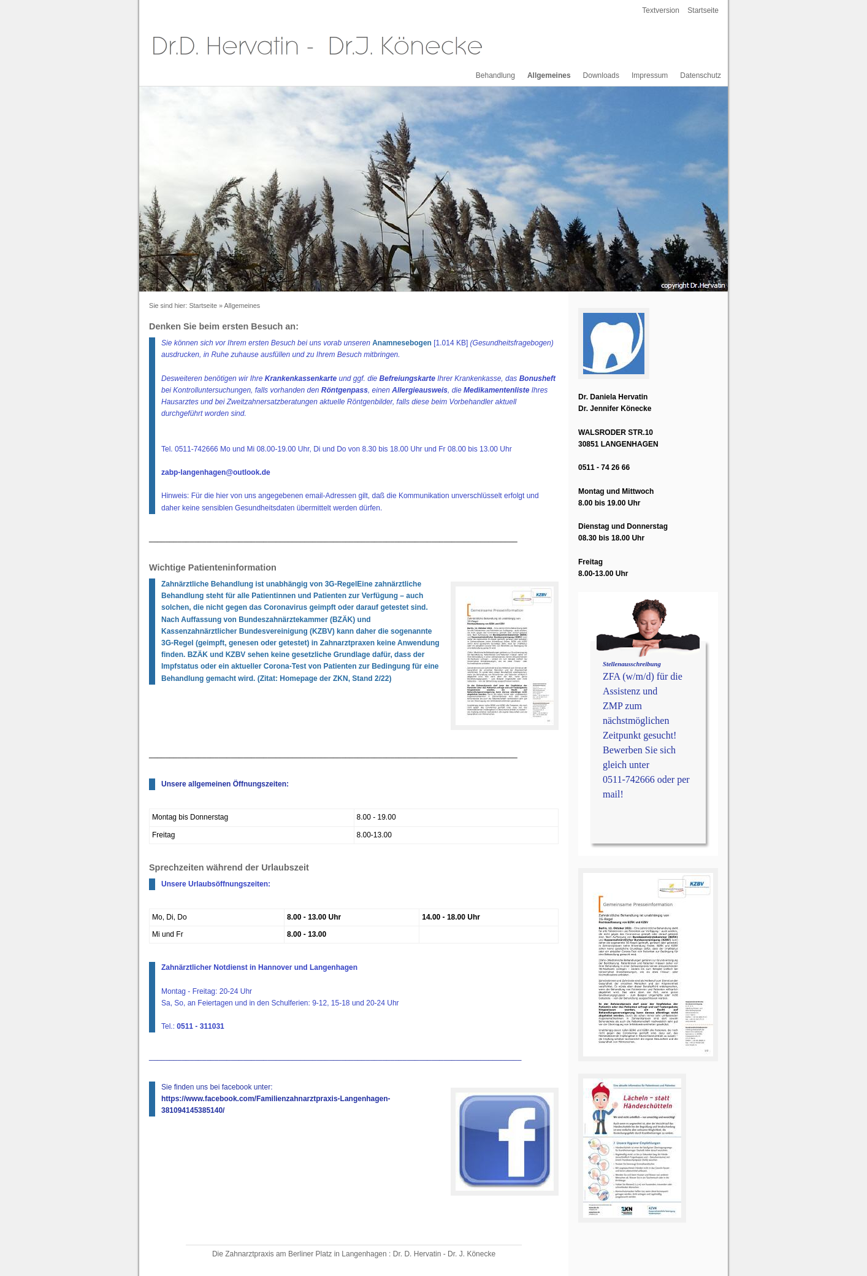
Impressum (650, 75)
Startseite (703, 10)
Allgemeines (549, 75)
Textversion (660, 10)
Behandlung (495, 75)
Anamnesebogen (402, 343)
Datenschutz (700, 75)
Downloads (601, 75)
